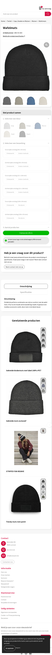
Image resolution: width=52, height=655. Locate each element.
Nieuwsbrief (5, 584)
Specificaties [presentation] (26, 292)
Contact (3, 600)
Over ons (4, 572)
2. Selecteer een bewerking (14, 143)
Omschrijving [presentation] (26, 286)
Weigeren (18, 647)
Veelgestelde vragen (8, 587)
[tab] (26, 286)
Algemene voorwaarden (9, 612)
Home (3, 21)
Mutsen (34, 21)
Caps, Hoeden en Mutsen (22, 21)
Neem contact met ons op (14, 267)
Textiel (9, 21)
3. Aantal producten (11, 227)
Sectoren (4, 578)
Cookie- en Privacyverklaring (10, 615)
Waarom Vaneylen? (7, 581)
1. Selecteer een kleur (12, 118)
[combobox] (23, 14)
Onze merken (5, 575)
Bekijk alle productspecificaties (14, 36)
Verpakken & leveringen (9, 603)
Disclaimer (4, 618)
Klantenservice (6, 597)
